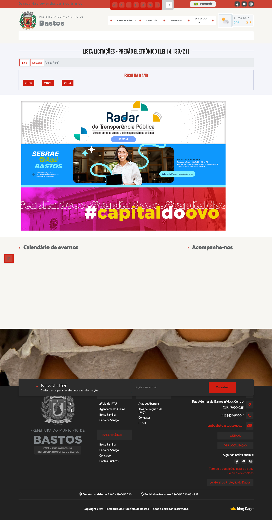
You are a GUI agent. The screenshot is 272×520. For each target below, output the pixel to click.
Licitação (37, 62)
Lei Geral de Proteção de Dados (230, 482)
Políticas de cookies (240, 473)
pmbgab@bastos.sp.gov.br (226, 425)
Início (24, 62)
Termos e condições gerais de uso (231, 468)
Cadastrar (222, 387)
